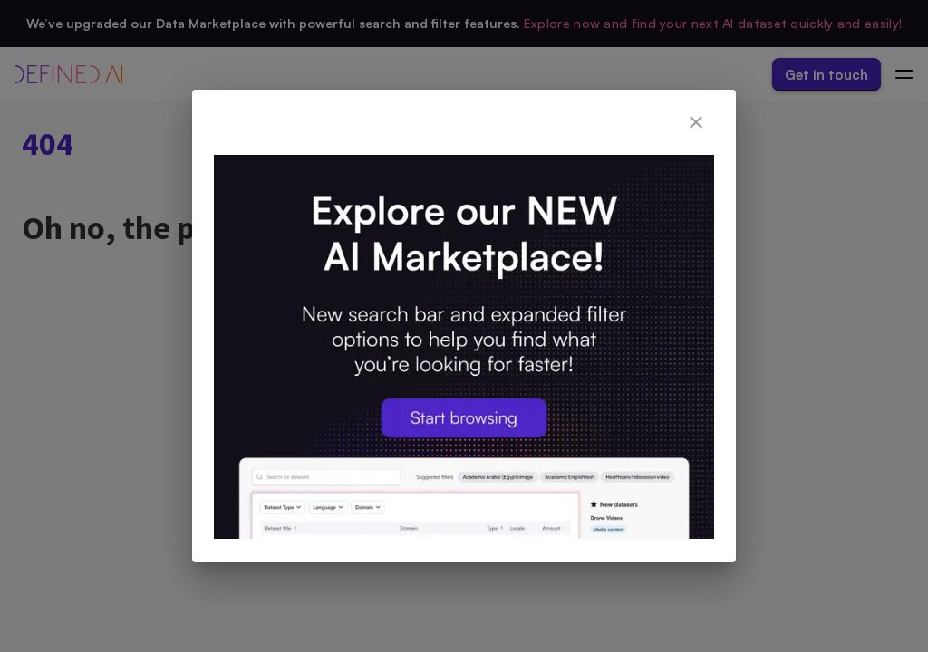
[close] (696, 122)
